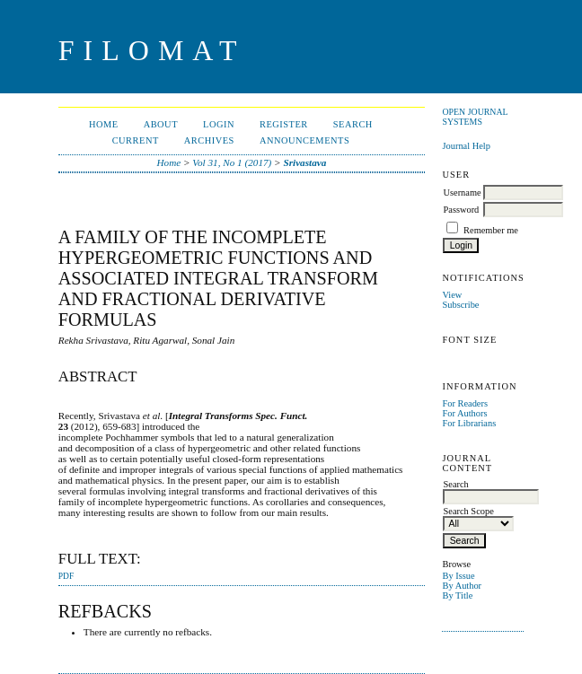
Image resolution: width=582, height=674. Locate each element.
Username (462, 192)
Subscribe (460, 305)
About (161, 124)
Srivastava (304, 162)
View (452, 295)
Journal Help (465, 146)
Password (461, 209)
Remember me (490, 230)
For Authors (464, 413)
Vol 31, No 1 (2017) (231, 162)
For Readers (465, 403)
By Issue (458, 576)
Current (135, 140)
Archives (209, 140)
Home (104, 124)
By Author (461, 586)
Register (284, 124)
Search (353, 124)
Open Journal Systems (474, 117)
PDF (66, 576)
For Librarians (469, 423)
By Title (457, 595)
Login (218, 124)
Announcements (304, 140)
